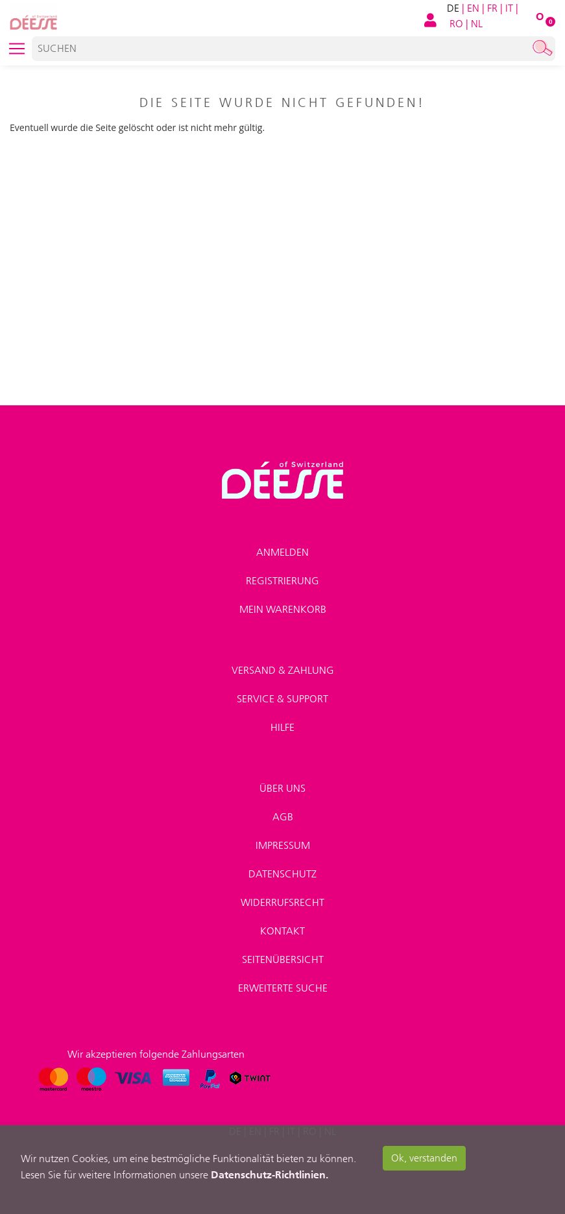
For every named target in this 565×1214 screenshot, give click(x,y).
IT (509, 8)
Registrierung (282, 581)
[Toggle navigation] (17, 48)
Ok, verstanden (424, 1158)
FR (492, 8)
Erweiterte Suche (283, 988)
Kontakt (282, 931)
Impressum (283, 845)
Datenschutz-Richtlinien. (269, 1174)
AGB (282, 817)
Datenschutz (282, 874)
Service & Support (282, 699)
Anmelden (282, 552)
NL (477, 24)
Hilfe (282, 727)
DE (453, 8)
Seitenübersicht (283, 959)
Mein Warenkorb (282, 609)
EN (473, 8)
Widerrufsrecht (282, 902)
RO (456, 24)
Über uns (282, 788)
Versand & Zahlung (283, 670)
